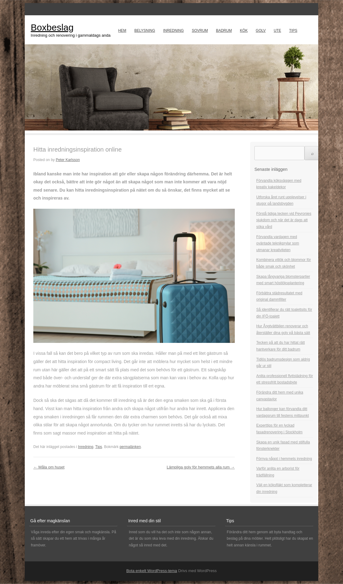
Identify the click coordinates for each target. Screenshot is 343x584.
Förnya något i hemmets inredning (284, 459)
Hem (122, 30)
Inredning (173, 30)
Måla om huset (49, 467)
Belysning (144, 30)
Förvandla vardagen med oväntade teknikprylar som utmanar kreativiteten (277, 243)
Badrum (224, 30)
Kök (244, 30)
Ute (277, 30)
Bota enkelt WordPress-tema (151, 570)
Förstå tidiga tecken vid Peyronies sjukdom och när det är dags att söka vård (283, 220)
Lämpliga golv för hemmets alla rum (201, 467)
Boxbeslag (52, 27)
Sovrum (200, 30)
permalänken (130, 447)
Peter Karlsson (68, 160)
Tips (293, 30)
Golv (261, 30)
